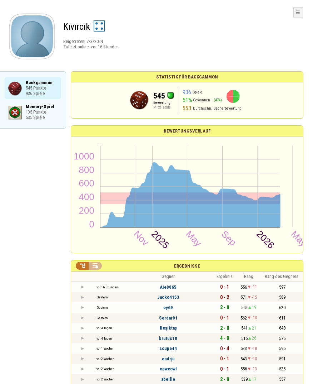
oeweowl (168, 368)
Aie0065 (168, 287)
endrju (168, 358)
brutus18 (168, 338)
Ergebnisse (187, 266)
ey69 (168, 307)
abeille (168, 379)
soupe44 (168, 348)
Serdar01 (168, 318)
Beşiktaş (168, 328)
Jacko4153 (168, 297)
